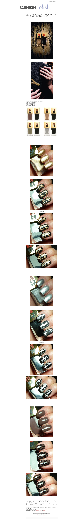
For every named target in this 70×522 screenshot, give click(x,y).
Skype (27, 1)
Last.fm (25, 1)
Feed (29, 1)
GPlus (23, 1)
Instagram (19, 1)
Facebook (12, 1)
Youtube (21, 1)
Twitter (15, 1)
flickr (17, 1)
